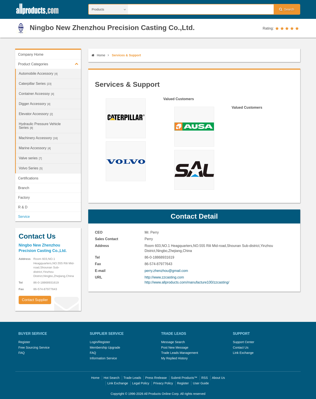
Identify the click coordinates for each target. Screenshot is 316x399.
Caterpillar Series (35, 83)
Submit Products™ (184, 377)
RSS (204, 377)
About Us (218, 377)
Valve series (30, 158)
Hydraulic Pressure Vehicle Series (40, 125)
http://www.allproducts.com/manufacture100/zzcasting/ (187, 282)
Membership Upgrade (105, 347)
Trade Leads (132, 377)
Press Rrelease (156, 377)
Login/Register (100, 342)
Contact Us (240, 347)
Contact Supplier (35, 300)
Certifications (28, 178)
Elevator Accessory (36, 114)
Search (286, 9)
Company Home (30, 54)
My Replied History (174, 358)
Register (24, 342)
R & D (22, 207)
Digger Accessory (34, 104)
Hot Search (111, 377)
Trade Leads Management (179, 353)
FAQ (21, 353)
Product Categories (49, 63)
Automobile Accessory (38, 73)
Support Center (243, 342)
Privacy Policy (163, 383)
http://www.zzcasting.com (164, 277)
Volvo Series (30, 168)
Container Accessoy (36, 94)
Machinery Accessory (38, 138)
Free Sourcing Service (34, 347)
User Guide (201, 383)
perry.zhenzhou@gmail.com (166, 271)
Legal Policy (140, 383)
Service (24, 216)
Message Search (173, 342)
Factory (24, 197)
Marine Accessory (35, 148)
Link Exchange (243, 353)
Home (98, 55)
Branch (23, 188)
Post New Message (174, 347)
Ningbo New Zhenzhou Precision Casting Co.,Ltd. (112, 28)
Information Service (103, 358)
